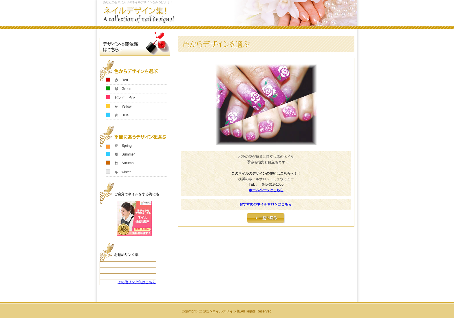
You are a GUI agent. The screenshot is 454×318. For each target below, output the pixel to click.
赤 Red (121, 80)
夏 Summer (125, 154)
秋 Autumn (124, 163)
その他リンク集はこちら (137, 282)
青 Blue (122, 115)
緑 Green (123, 89)
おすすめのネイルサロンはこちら (265, 204)
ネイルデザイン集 (226, 311)
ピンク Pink (125, 97)
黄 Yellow (123, 106)
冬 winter (123, 172)
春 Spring (123, 146)
